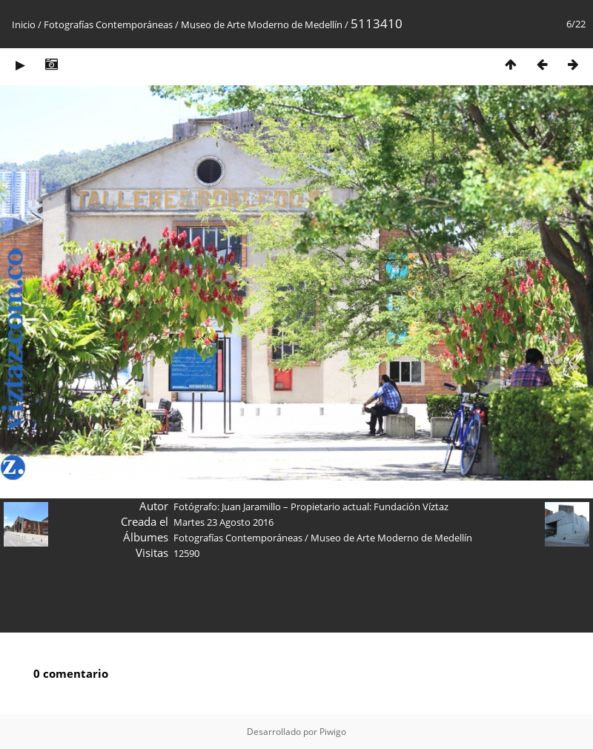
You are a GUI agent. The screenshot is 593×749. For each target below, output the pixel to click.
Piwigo (332, 731)
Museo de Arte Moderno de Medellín (261, 24)
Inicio (24, 24)
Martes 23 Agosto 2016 (223, 522)
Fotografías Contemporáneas (108, 24)
